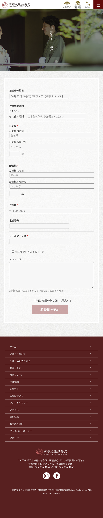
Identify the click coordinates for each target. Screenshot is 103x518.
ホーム (13, 347)
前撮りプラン (16, 375)
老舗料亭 (14, 389)
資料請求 (14, 417)
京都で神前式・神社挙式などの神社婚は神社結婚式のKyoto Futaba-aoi (54, 490)
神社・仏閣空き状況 (20, 361)
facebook (56, 475)
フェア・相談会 (18, 353)
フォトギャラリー (19, 403)
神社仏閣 (14, 381)
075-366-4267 (42, 467)
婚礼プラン (15, 367)
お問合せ (88, 7)
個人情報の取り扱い (48, 300)
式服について (16, 395)
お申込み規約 (16, 423)
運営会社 (14, 438)
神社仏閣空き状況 (78, 7)
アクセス (14, 409)
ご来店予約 (67, 7)
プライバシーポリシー (21, 431)
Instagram (46, 475)
